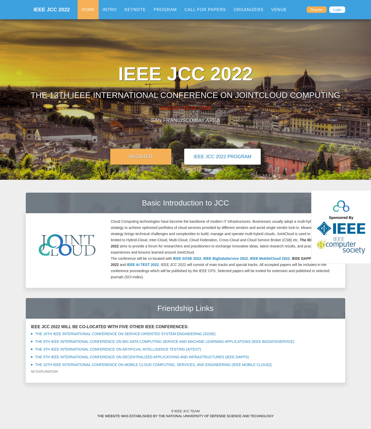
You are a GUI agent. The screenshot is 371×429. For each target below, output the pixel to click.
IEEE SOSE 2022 (187, 258)
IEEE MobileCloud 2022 (270, 258)
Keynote (135, 9)
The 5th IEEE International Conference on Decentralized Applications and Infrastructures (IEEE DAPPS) (140, 357)
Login (337, 10)
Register (316, 10)
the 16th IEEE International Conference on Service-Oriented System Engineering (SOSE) (123, 334)
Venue (279, 9)
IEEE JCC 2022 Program (222, 156)
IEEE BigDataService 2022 (225, 258)
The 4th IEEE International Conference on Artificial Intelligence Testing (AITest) (116, 349)
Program (165, 9)
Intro (110, 9)
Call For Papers (205, 9)
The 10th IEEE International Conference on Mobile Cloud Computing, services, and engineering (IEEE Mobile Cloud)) (151, 365)
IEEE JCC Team (185, 411)
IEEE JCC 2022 (51, 9)
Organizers (249, 9)
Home (88, 9)
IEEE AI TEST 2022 (143, 265)
